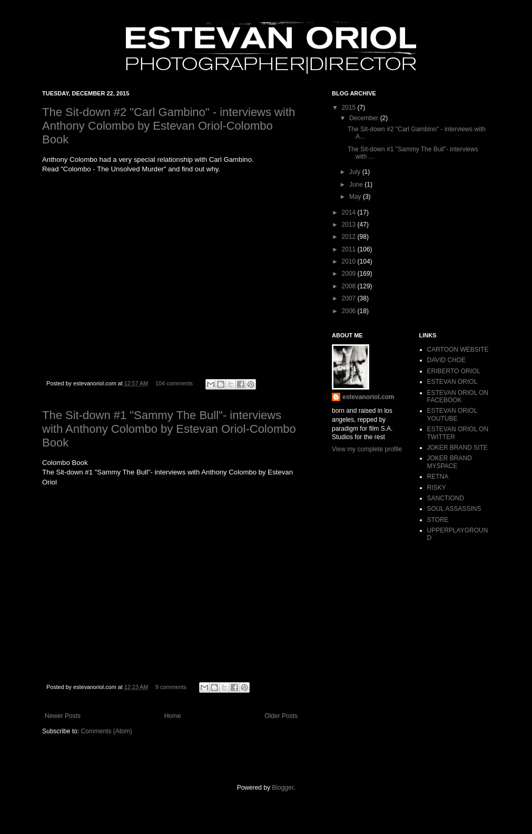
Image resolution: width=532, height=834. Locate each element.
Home (172, 716)
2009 (350, 273)
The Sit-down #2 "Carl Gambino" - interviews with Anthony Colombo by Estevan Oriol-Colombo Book (168, 125)
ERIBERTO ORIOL (454, 371)
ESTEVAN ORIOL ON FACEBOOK (458, 396)
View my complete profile (367, 449)
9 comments (170, 687)
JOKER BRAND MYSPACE (449, 461)
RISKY (436, 487)
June (356, 184)
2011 (350, 249)
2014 (350, 212)
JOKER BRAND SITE (457, 447)
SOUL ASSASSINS (454, 508)
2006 (350, 311)
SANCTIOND (446, 498)
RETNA (438, 476)
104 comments (174, 383)
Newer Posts (63, 716)
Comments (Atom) (106, 731)
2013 (350, 224)
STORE (438, 519)
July (355, 172)
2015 (350, 107)
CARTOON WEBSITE (458, 349)
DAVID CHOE (446, 360)
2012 (350, 236)
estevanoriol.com (368, 397)
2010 (350, 261)
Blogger (282, 787)
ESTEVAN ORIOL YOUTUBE (452, 414)
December (364, 118)
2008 (350, 286)
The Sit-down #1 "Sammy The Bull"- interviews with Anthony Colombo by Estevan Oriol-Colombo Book (169, 429)
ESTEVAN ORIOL (452, 381)
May (356, 196)
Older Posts (281, 716)
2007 (350, 298)
